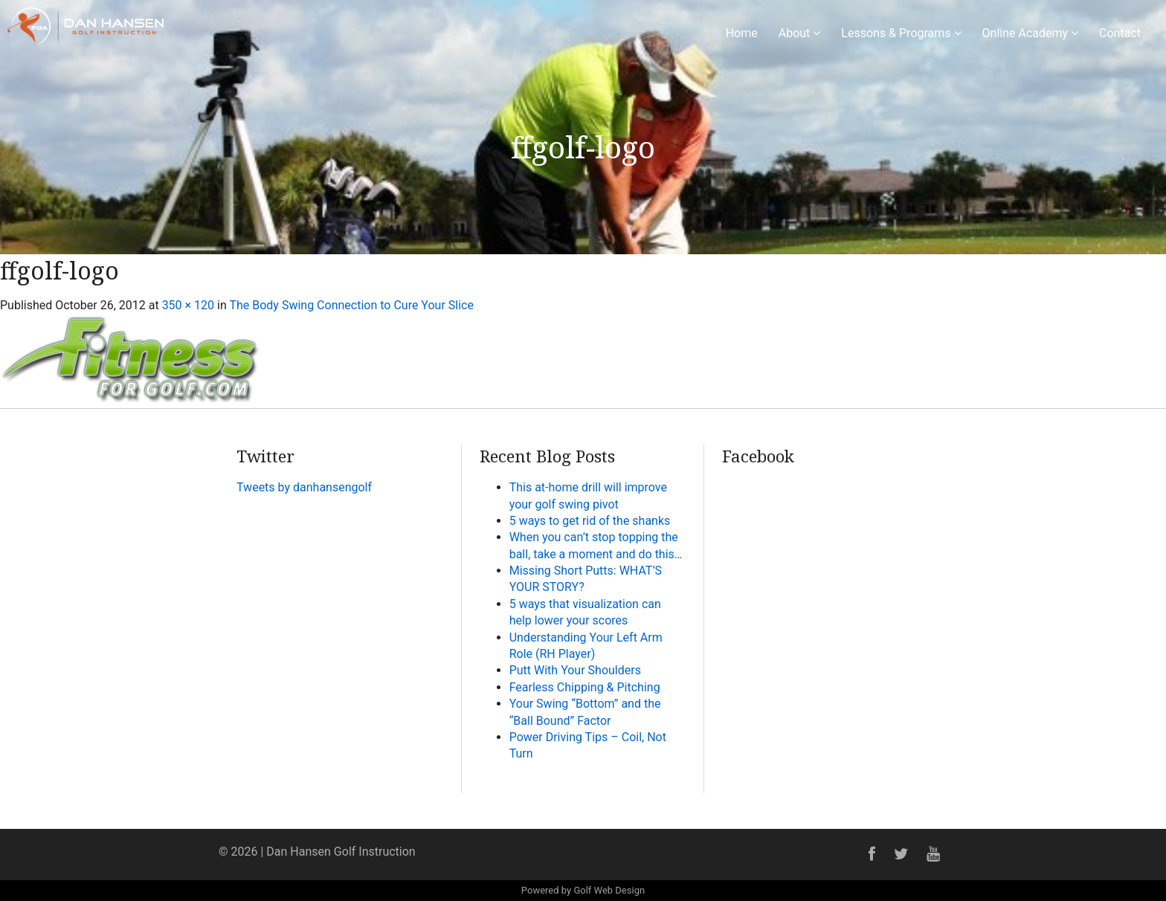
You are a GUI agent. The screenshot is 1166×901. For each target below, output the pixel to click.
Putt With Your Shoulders (575, 670)
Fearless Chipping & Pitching (584, 687)
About (800, 33)
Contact (1120, 33)
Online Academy (1030, 33)
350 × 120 (188, 305)
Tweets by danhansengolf (304, 487)
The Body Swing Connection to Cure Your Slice (351, 305)
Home (742, 33)
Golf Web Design (609, 890)
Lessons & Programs (901, 33)
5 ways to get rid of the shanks (590, 521)
